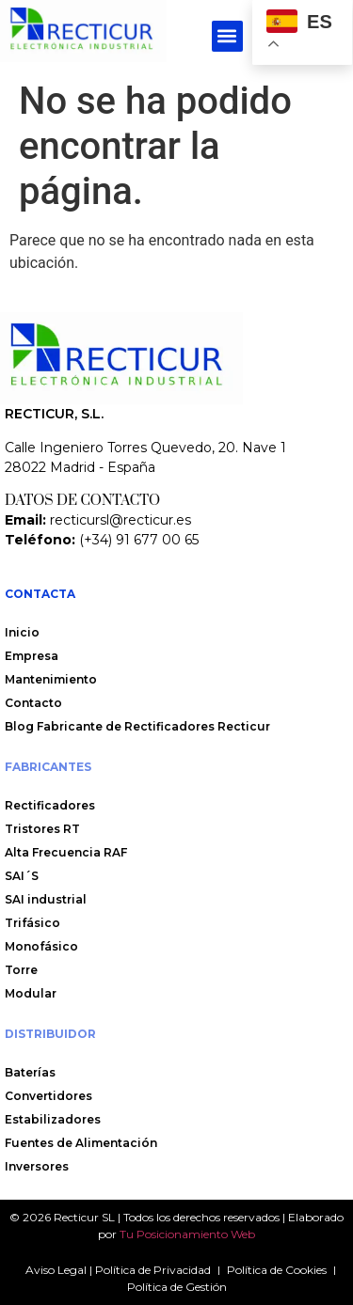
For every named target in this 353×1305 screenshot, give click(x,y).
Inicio (22, 632)
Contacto (35, 703)
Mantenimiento (51, 679)
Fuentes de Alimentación (81, 1143)
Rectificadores (50, 805)
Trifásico (32, 923)
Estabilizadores (53, 1119)
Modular (30, 993)
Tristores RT (42, 829)
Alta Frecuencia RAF (66, 852)
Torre (21, 970)
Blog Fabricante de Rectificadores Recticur (137, 726)
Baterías (30, 1072)
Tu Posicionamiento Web (187, 1234)
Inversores (37, 1166)
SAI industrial (46, 899)
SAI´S (22, 876)
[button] (227, 36)
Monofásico (41, 946)
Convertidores (48, 1096)
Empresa (31, 656)
